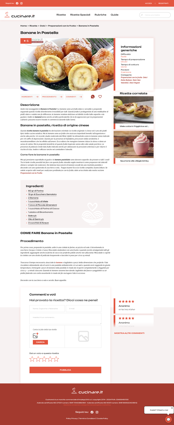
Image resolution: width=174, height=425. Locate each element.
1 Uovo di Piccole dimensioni (42, 205)
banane (59, 262)
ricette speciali (80, 14)
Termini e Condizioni (87, 418)
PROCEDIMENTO (49, 97)
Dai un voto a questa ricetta (44, 353)
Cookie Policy (102, 418)
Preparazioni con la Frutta (31, 173)
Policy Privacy (72, 418)
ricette (61, 14)
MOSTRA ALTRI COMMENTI (129, 333)
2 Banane (33, 198)
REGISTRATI (163, 3)
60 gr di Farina (36, 191)
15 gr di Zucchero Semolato (42, 194)
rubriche (100, 14)
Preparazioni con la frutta (131, 77)
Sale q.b (32, 216)
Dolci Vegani (135, 83)
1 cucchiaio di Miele (38, 201)
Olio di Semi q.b (36, 219)
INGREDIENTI (27, 97)
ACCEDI (148, 3)
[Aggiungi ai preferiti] (100, 96)
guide (114, 14)
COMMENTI (71, 97)
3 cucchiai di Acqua (38, 223)
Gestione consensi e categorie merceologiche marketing (87, 405)
